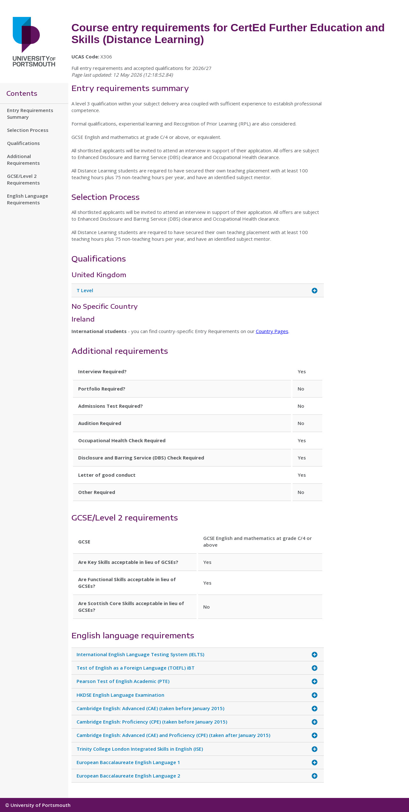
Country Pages (272, 331)
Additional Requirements (23, 159)
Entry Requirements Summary (30, 113)
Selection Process (27, 130)
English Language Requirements (27, 199)
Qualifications (23, 143)
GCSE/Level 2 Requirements (23, 179)
